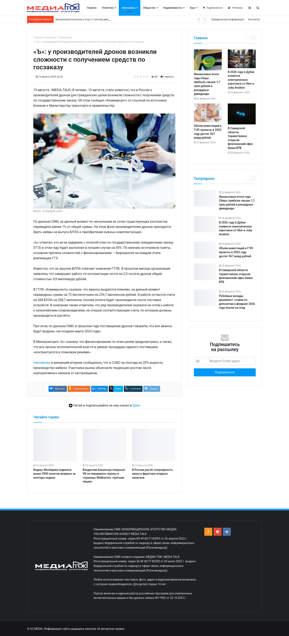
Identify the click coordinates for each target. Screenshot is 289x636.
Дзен (136, 405)
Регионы (235, 7)
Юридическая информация (228, 19)
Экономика (128, 7)
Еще (192, 7)
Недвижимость (172, 7)
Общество (149, 7)
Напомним (41, 363)
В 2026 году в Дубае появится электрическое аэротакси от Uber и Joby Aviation (241, 79)
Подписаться (212, 7)
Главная (91, 7)
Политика (108, 7)
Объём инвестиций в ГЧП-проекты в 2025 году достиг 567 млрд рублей (236, 252)
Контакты (254, 19)
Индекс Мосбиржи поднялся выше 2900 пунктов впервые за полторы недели (54, 473)
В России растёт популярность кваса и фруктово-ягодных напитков (152, 473)
